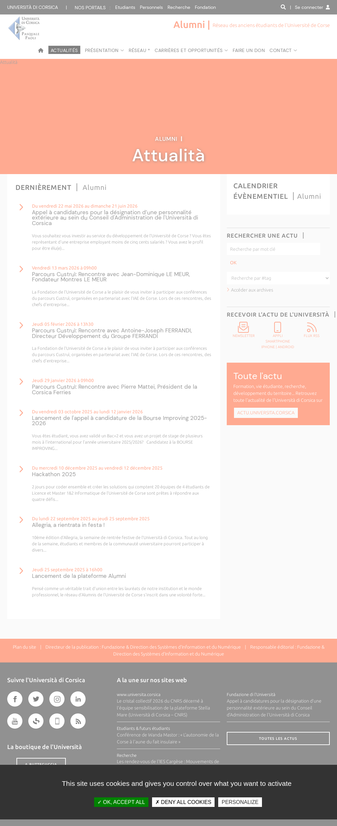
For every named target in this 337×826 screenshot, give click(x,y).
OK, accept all (121, 802)
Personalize (239, 802)
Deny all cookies (183, 802)
